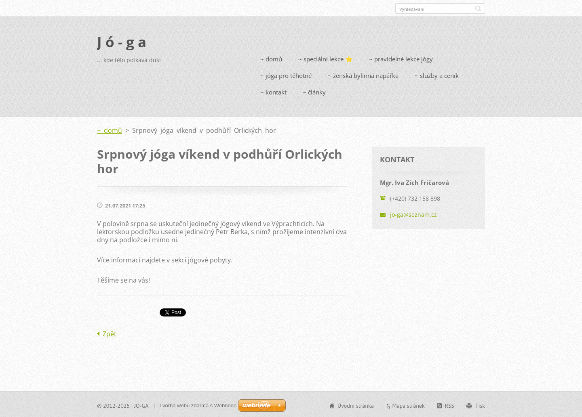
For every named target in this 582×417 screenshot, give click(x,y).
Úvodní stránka (355, 405)
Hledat (478, 8)
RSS (449, 405)
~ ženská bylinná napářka (363, 75)
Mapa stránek (408, 405)
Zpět (109, 333)
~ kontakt (273, 91)
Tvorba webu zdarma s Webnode (197, 405)
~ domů (271, 58)
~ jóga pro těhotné (286, 75)
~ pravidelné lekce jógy (401, 58)
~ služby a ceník (437, 75)
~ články (314, 91)
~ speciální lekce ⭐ (325, 58)
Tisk (480, 405)
